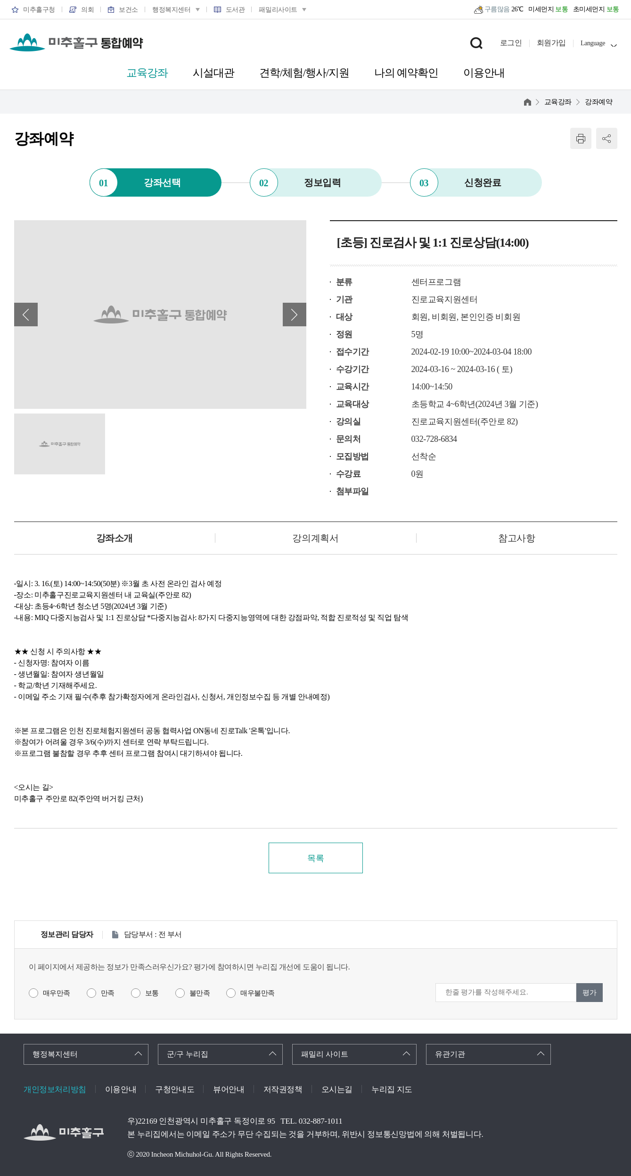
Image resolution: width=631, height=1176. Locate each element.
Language (593, 43)
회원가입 (551, 43)
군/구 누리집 (187, 1054)
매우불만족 (257, 993)
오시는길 (336, 1089)
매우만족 (56, 993)
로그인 (511, 43)
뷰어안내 (228, 1089)
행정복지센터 (55, 1054)
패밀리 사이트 (324, 1054)
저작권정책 (283, 1089)
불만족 (199, 993)
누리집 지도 (391, 1089)
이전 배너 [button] (26, 314)
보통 (152, 993)
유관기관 (450, 1054)
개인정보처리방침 (55, 1089)
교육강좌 (558, 102)
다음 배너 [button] (294, 314)
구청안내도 (174, 1089)
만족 (108, 993)
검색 (476, 42)
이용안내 (120, 1089)
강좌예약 (598, 102)
